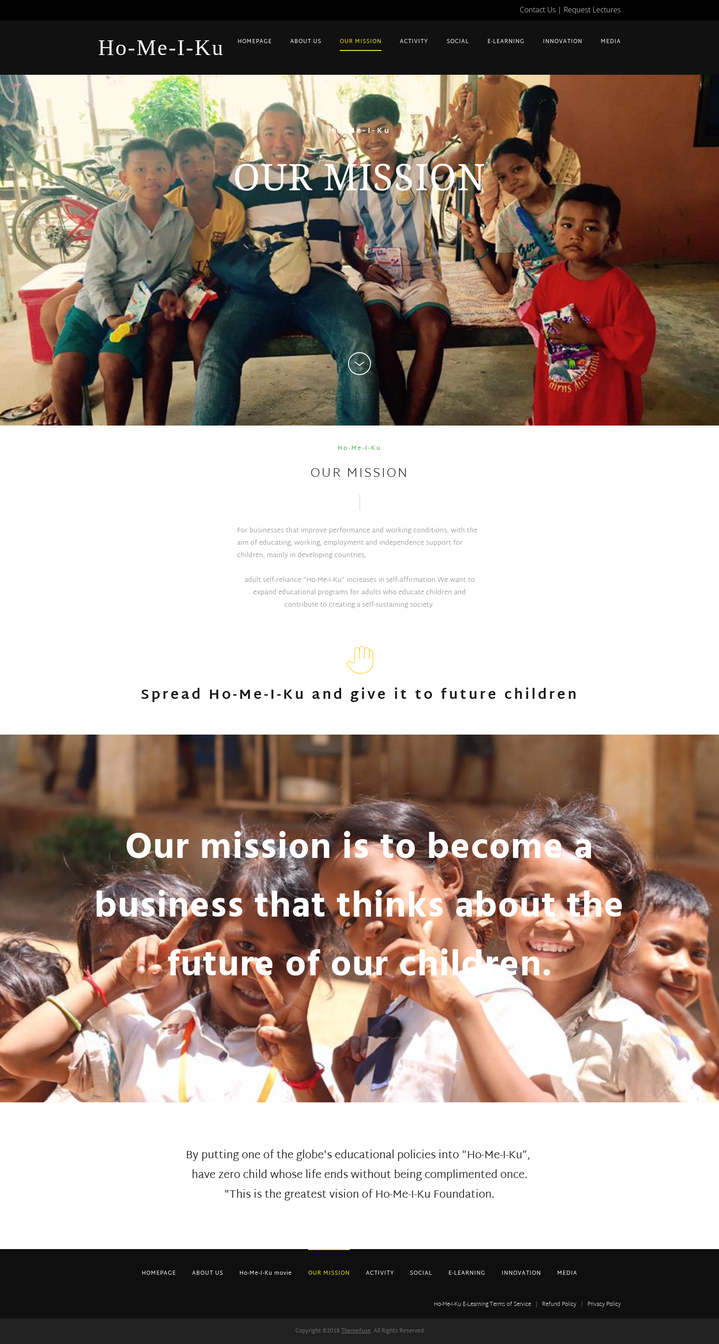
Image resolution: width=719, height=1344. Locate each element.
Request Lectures (592, 10)
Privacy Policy (604, 1305)
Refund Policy (559, 1305)
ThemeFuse (356, 1331)
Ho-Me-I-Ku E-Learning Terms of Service (482, 1305)
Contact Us (538, 10)
